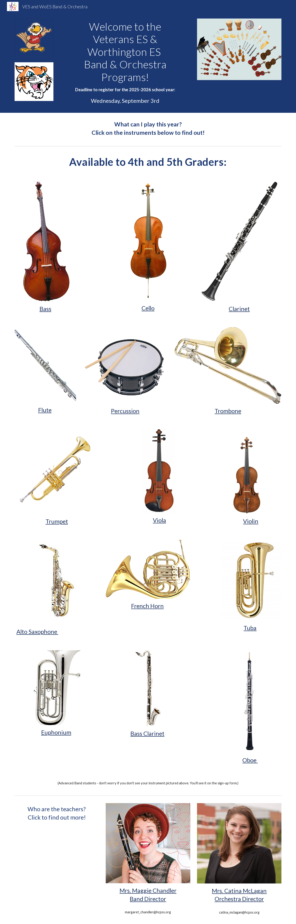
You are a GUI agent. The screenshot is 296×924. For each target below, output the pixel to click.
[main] (125, 63)
